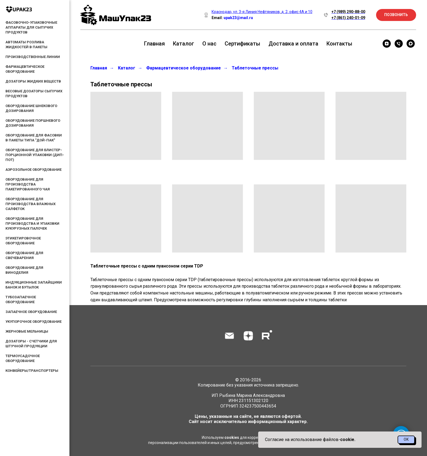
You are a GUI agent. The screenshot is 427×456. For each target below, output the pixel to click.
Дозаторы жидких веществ (33, 81)
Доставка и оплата (293, 43)
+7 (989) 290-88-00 (348, 12)
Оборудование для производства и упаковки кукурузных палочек (32, 223)
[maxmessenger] (411, 43)
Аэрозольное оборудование (33, 170)
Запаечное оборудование (31, 312)
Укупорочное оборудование (33, 322)
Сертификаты (242, 43)
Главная (154, 43)
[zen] (387, 43)
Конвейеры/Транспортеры (31, 371)
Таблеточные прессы (255, 68)
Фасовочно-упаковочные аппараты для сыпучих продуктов (31, 27)
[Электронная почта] (229, 336)
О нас (209, 43)
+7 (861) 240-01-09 (348, 18)
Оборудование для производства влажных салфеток (30, 204)
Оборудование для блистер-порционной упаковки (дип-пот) (34, 155)
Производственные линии (32, 57)
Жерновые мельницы (26, 331)
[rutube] (267, 336)
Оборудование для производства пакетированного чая (27, 184)
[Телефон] (399, 43)
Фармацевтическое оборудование (183, 68)
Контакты (339, 43)
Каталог (183, 43)
